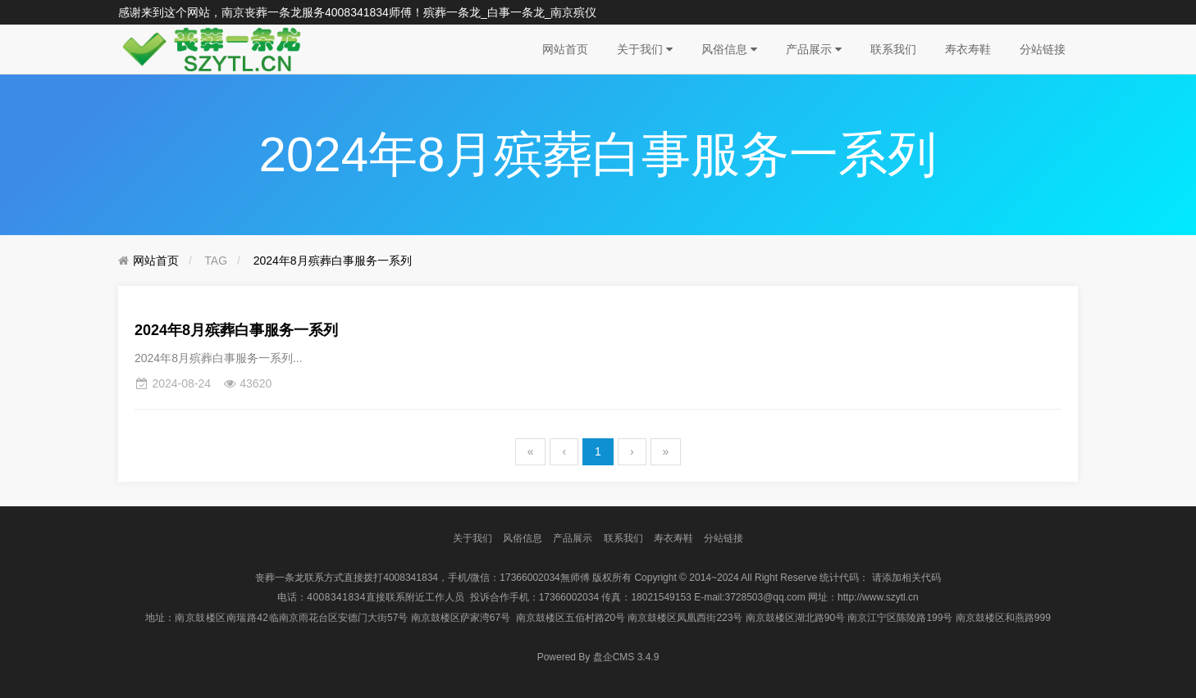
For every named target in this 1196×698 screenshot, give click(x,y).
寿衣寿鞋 (968, 49)
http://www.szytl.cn (878, 597)
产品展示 (814, 49)
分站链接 (1043, 49)
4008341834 (357, 12)
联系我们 (893, 49)
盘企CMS (598, 657)
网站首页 (565, 49)
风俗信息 (729, 49)
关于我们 (645, 49)
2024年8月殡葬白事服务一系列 (332, 260)
